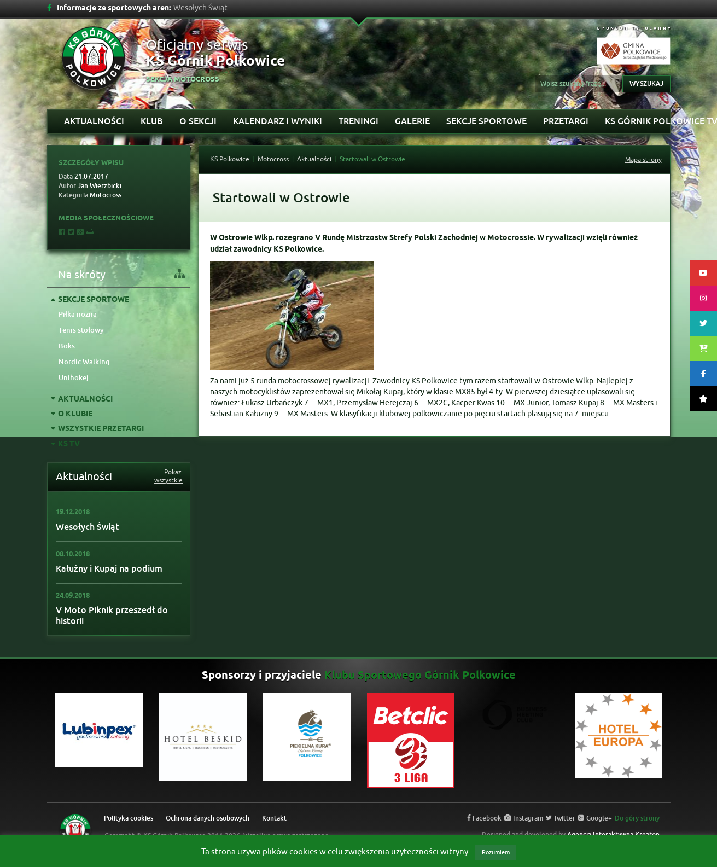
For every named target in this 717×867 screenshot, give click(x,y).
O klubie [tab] (71, 414)
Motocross (273, 159)
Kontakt (274, 818)
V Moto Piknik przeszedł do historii (112, 615)
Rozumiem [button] (496, 852)
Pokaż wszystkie (168, 476)
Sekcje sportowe (486, 121)
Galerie (412, 121)
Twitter (560, 818)
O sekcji (198, 121)
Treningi (358, 121)
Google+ (595, 818)
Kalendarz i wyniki (277, 121)
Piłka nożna (78, 314)
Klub (152, 121)
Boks (67, 346)
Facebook (484, 818)
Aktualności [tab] (82, 399)
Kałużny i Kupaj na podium (109, 568)
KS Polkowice (229, 159)
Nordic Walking (84, 361)
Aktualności (94, 121)
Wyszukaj (646, 83)
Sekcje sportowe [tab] (90, 300)
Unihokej (74, 377)
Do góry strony (637, 818)
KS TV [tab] (65, 444)
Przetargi (565, 121)
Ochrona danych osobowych (207, 818)
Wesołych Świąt (87, 527)
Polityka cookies (128, 818)
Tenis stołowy (81, 330)
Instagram (523, 818)
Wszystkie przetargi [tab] (97, 429)
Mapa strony (643, 159)
